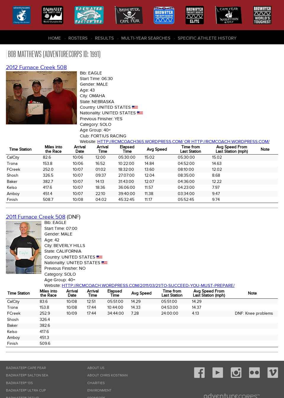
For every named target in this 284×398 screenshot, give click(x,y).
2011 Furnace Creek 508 (35, 217)
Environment (99, 390)
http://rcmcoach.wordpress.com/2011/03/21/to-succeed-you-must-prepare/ (148, 285)
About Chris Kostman (107, 375)
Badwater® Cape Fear (26, 368)
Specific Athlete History (207, 38)
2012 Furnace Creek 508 (36, 67)
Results (104, 38)
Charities (96, 383)
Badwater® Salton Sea (27, 375)
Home (54, 38)
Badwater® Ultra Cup (26, 390)
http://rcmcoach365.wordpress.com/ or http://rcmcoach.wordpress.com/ (183, 141)
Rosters (78, 38)
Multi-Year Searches (145, 38)
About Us (95, 368)
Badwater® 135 (19, 383)
